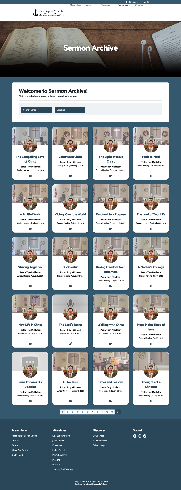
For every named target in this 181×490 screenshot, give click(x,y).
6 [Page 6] (87, 412)
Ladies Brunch (58, 450)
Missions (56, 460)
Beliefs (15, 445)
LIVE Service (98, 436)
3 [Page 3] (72, 412)
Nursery (56, 465)
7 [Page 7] (92, 412)
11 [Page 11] (112, 412)
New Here (75, 13)
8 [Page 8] (97, 412)
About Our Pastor (20, 450)
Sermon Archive (100, 440)
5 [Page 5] (82, 412)
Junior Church (58, 440)
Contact (139, 13)
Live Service (132, 2)
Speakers (70, 109)
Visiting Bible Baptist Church (24, 436)
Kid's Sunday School (61, 436)
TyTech (103, 484)
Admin (106, 481)
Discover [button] (105, 13)
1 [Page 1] (62, 412)
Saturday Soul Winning (62, 469)
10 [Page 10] (107, 412)
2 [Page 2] (67, 412)
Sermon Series (36, 109)
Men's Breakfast (59, 455)
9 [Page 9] (102, 412)
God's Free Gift (18, 455)
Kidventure (57, 445)
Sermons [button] (123, 13)
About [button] (89, 13)
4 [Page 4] (77, 412)
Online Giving (98, 445)
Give (147, 2)
